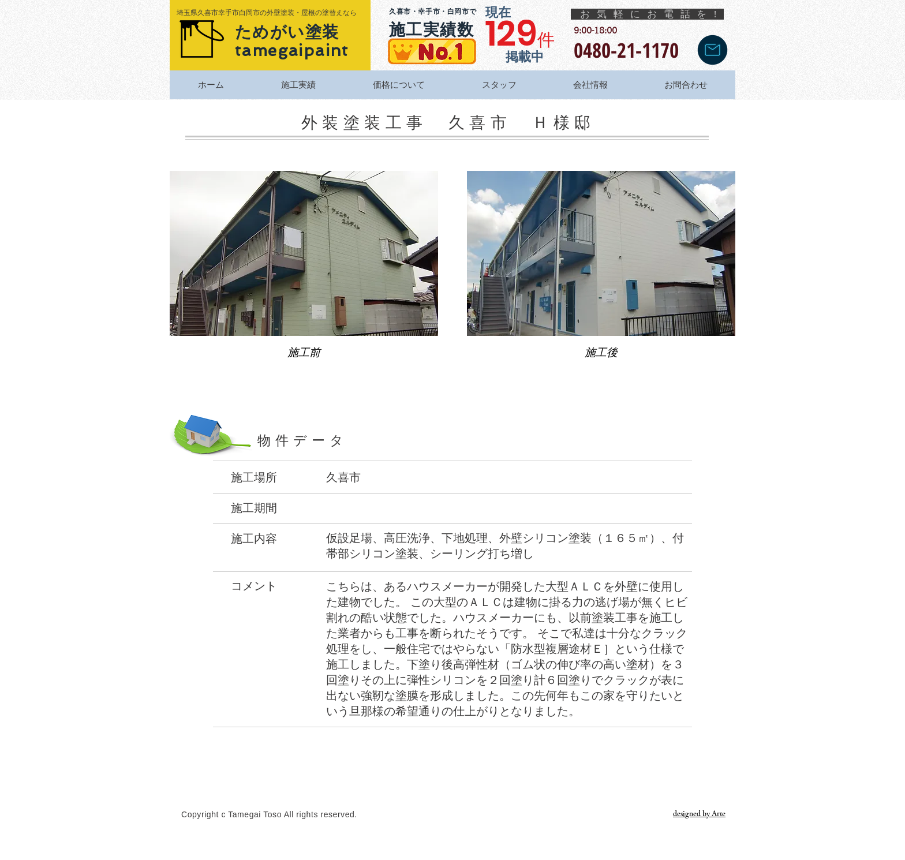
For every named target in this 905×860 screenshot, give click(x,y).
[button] (304, 275)
